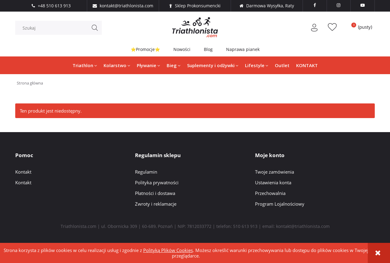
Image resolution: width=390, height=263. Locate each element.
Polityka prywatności (157, 182)
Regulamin (146, 172)
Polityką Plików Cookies (168, 250)
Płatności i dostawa (155, 193)
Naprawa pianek (243, 49)
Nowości (181, 49)
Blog (208, 49)
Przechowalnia (270, 193)
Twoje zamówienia (274, 172)
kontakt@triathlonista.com (303, 226)
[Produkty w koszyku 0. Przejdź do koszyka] (359, 27)
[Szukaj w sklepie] (60, 27)
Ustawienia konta (273, 182)
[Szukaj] (95, 28)
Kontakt (23, 172)
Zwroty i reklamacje (155, 204)
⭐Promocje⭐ (145, 49)
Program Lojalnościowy (279, 204)
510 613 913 (245, 226)
